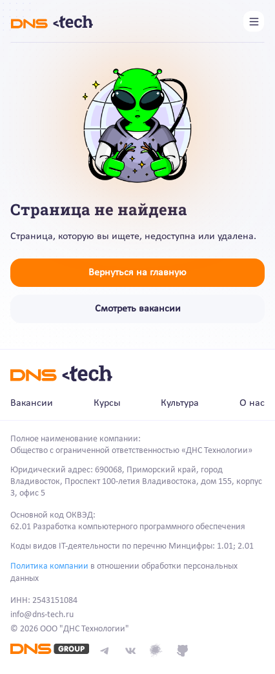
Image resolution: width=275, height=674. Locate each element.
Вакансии (31, 403)
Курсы (107, 403)
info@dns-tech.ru (42, 615)
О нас (252, 403)
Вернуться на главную (137, 273)
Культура (180, 403)
